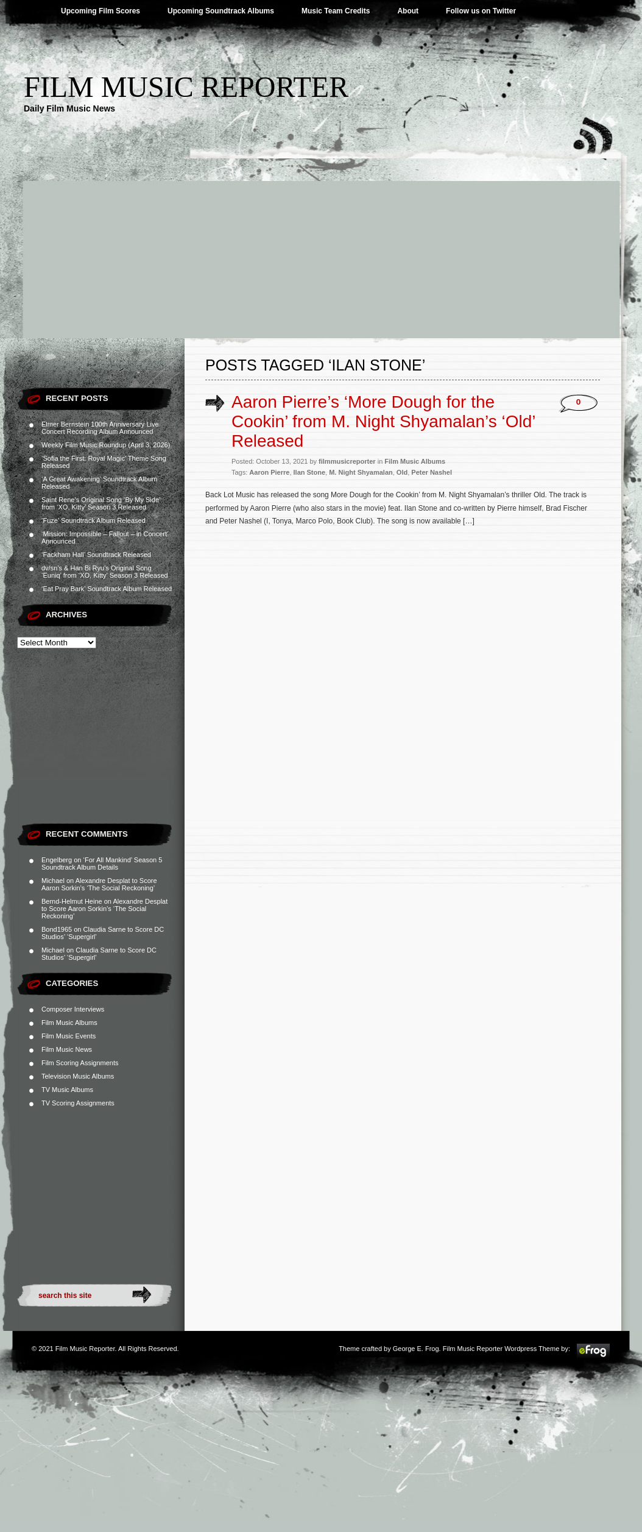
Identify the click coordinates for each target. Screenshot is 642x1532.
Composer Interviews (72, 1009)
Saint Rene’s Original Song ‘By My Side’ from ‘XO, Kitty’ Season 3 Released (100, 503)
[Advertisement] (321, 246)
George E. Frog (416, 1348)
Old (402, 472)
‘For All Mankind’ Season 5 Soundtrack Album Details (101, 863)
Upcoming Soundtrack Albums (221, 11)
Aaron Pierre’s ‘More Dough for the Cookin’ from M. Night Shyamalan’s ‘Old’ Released (383, 421)
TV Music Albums (67, 1089)
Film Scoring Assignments (80, 1062)
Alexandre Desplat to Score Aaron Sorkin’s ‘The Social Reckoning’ (99, 884)
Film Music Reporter (186, 87)
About (407, 11)
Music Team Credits (336, 11)
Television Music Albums (77, 1076)
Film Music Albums (69, 1022)
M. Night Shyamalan (361, 472)
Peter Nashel (431, 472)
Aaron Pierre (269, 472)
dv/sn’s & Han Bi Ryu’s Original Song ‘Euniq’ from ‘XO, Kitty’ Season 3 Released (104, 571)
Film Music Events (68, 1036)
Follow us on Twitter (481, 11)
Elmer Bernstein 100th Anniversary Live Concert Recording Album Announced (100, 427)
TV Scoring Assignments (78, 1103)
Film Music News (66, 1049)
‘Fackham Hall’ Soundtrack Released (96, 554)
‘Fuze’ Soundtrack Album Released (93, 520)
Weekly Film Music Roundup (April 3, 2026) (105, 445)
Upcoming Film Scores (100, 11)
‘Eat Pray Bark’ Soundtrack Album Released (106, 588)
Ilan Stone (310, 472)
